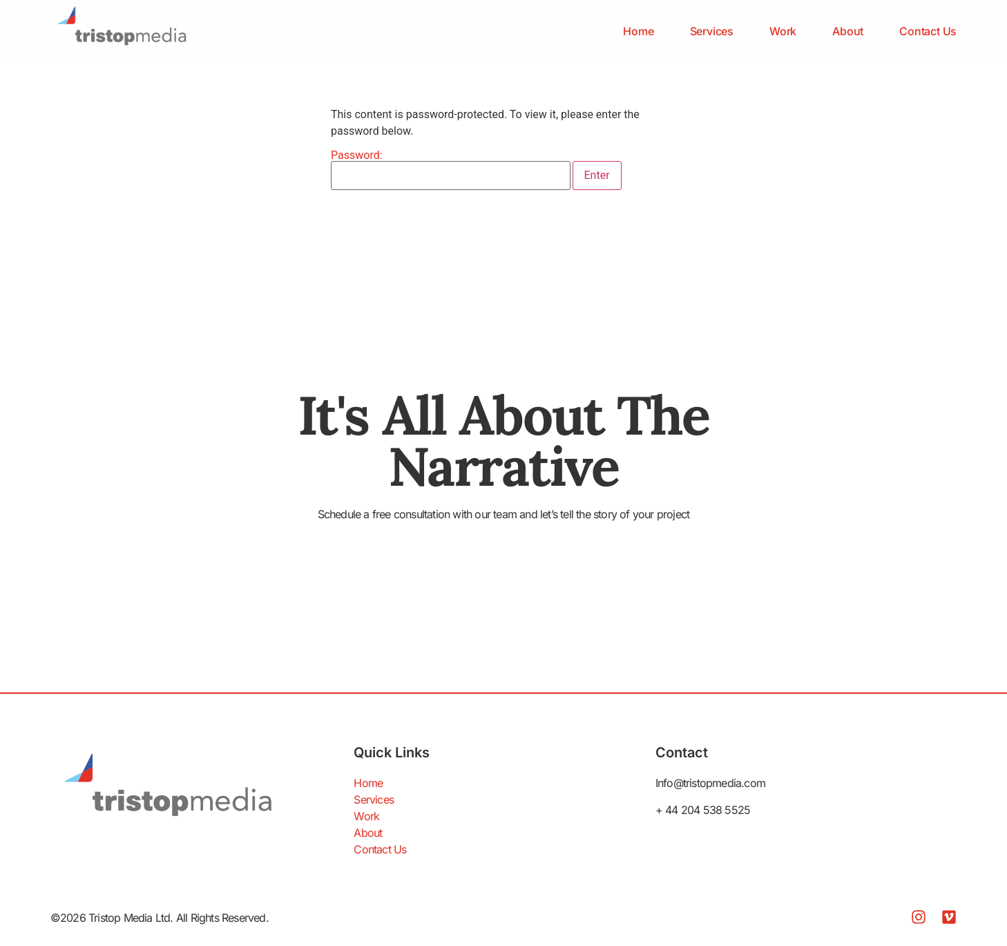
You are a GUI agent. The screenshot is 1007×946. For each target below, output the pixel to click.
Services (711, 31)
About (847, 31)
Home (638, 31)
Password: (450, 170)
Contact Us (928, 31)
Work (782, 31)
